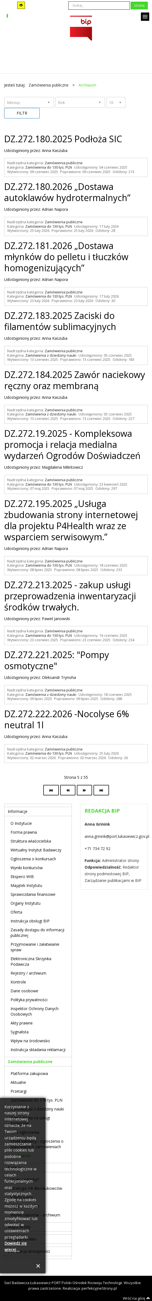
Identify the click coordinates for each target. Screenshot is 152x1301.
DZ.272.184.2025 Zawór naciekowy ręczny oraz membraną (74, 380)
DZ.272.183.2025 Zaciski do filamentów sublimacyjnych (60, 321)
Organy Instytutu (25, 903)
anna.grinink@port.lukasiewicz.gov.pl (117, 836)
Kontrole (18, 982)
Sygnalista (20, 1031)
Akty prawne (22, 1023)
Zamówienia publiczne (64, 162)
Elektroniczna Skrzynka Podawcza (31, 961)
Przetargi (19, 1091)
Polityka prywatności (29, 999)
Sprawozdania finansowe (33, 894)
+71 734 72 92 (97, 848)
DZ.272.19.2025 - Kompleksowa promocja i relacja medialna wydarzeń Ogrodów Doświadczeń (72, 444)
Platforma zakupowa (29, 1073)
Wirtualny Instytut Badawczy (36, 850)
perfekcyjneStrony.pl (99, 1288)
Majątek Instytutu (26, 885)
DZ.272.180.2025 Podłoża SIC (63, 139)
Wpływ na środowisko (30, 1040)
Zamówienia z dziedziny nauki (50, 355)
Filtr (22, 113)
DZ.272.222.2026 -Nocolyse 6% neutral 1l (66, 719)
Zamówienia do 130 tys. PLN (48, 167)
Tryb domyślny (8, 5)
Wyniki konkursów (27, 867)
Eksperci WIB (22, 876)
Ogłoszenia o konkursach (33, 858)
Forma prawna (24, 832)
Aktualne (18, 1082)
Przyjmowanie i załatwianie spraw (35, 947)
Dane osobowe (24, 990)
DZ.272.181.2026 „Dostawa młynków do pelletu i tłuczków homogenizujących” (66, 257)
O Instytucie (21, 823)
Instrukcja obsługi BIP (30, 921)
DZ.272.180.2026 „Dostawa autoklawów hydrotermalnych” (67, 192)
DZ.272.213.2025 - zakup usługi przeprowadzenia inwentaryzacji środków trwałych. (70, 596)
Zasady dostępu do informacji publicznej (37, 932)
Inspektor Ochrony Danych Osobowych (35, 1011)
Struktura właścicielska (31, 841)
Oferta (16, 912)
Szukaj (139, 5)
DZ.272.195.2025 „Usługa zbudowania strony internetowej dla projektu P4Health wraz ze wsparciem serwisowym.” (71, 520)
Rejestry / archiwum (28, 973)
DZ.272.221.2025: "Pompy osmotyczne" (56, 660)
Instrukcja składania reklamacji (38, 1049)
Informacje (17, 811)
